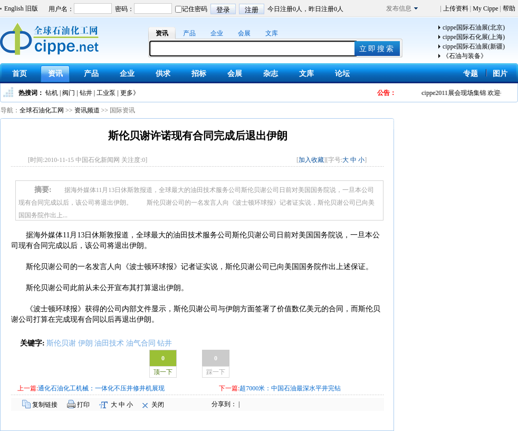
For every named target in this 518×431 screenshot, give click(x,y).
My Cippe (485, 8)
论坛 (342, 74)
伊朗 (85, 343)
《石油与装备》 (465, 56)
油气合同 (141, 343)
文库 (271, 33)
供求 (163, 74)
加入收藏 (311, 160)
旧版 (31, 8)
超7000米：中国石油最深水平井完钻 (290, 388)
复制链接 (44, 404)
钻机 (51, 93)
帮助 (508, 8)
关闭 (157, 404)
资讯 (162, 33)
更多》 (129, 93)
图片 (500, 74)
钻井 (86, 93)
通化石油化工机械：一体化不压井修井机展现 (101, 388)
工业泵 (106, 93)
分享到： (224, 404)
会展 (244, 33)
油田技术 (109, 343)
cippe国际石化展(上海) (474, 37)
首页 (19, 74)
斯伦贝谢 (61, 343)
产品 (189, 33)
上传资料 (456, 8)
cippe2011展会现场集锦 (457, 93)
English (14, 8)
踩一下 (215, 372)
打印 (83, 404)
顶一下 (163, 372)
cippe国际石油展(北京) (474, 27)
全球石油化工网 (42, 110)
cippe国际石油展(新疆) (474, 46)
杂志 (270, 74)
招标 (198, 74)
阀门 (68, 93)
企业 (216, 33)
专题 (470, 74)
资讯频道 (87, 110)
